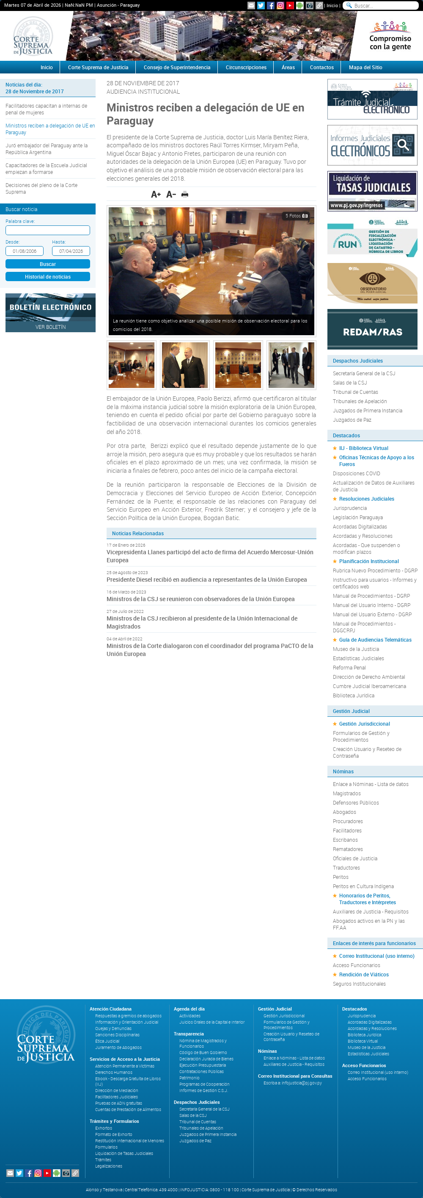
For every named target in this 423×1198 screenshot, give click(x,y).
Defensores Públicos (356, 802)
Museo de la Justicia (356, 648)
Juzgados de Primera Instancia (367, 410)
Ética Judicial (107, 1041)
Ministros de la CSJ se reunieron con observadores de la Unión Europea (201, 599)
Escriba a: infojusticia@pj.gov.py (293, 1083)
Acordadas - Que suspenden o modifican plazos (366, 548)
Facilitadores (347, 830)
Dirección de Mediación (116, 1090)
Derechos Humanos (113, 1072)
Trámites (103, 1160)
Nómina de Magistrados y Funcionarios (203, 1043)
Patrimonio (189, 1078)
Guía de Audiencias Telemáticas (375, 639)
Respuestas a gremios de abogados (128, 1016)
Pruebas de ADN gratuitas (118, 1103)
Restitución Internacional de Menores (129, 1141)
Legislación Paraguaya (358, 517)
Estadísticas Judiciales (358, 658)
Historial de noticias (48, 276)
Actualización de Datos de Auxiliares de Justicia (374, 486)
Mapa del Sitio (365, 67)
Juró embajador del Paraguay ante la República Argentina (46, 148)
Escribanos (345, 839)
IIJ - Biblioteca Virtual (363, 448)
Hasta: (59, 242)
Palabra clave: (20, 221)
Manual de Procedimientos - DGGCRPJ (364, 627)
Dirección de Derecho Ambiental (369, 676)
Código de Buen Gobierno (203, 1052)
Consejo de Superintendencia (177, 67)
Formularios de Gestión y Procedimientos (361, 736)
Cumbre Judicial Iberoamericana (369, 686)
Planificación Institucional (369, 561)
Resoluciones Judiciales (366, 498)
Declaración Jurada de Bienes (206, 1059)
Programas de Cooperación (204, 1084)
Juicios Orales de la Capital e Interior (211, 1022)
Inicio (332, 5)
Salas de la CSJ (350, 382)
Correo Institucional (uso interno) (377, 955)
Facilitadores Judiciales (116, 1097)
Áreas (288, 67)
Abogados (344, 811)
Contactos (322, 67)
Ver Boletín (51, 326)
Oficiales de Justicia (355, 858)
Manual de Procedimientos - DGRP (371, 595)
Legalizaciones (108, 1166)
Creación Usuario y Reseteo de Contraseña (367, 752)
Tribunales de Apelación (360, 401)
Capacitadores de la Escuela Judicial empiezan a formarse (46, 168)
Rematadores (348, 849)
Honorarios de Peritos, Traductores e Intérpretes (367, 898)
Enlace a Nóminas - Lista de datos (371, 784)
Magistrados (347, 793)
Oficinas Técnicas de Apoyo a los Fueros (376, 460)
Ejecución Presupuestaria (202, 1065)
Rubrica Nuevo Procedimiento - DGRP (375, 570)
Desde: (12, 242)
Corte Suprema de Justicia (98, 67)
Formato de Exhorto (113, 1134)
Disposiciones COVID (356, 473)
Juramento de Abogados (118, 1047)
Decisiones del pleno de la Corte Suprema (41, 188)
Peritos (341, 876)
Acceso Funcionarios (356, 965)
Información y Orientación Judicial (126, 1022)
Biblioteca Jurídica (353, 695)
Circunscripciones (246, 67)
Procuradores (348, 821)
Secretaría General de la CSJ (364, 373)
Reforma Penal (349, 667)
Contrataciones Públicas (201, 1071)
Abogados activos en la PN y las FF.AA (369, 924)
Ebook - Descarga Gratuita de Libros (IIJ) (128, 1081)
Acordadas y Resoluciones (363, 535)
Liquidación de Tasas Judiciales (124, 1153)
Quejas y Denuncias (113, 1028)
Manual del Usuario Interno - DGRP (371, 605)
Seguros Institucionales (359, 983)
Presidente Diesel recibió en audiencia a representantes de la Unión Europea (207, 579)
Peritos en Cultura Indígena (363, 886)
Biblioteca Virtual (363, 1041)
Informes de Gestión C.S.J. (203, 1090)
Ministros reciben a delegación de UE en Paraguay (50, 129)
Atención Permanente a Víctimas (124, 1066)
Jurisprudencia (350, 507)
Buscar (48, 263)
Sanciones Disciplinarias (117, 1035)
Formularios (106, 1147)
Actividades (190, 1016)
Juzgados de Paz (352, 419)
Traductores (346, 867)
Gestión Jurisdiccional (364, 723)
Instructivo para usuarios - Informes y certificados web (375, 583)
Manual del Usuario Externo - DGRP (372, 614)
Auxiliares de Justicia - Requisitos (371, 911)
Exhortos (103, 1128)
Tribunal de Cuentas (355, 391)
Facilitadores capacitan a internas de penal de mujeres (46, 109)
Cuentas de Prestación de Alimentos (128, 1109)
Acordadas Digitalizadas (360, 526)
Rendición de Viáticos (364, 974)
